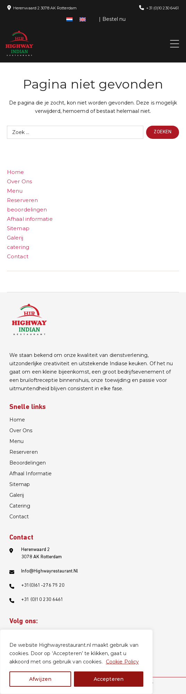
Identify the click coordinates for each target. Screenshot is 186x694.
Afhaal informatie (30, 219)
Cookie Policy (122, 662)
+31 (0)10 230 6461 (162, 8)
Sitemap (18, 228)
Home (15, 172)
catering (18, 247)
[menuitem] (69, 19)
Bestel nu (114, 19)
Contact (17, 256)
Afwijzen (40, 679)
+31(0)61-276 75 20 (43, 585)
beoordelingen (27, 209)
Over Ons (19, 181)
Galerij (15, 237)
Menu (15, 190)
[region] (76, 661)
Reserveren (22, 200)
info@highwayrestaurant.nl (49, 571)
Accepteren (109, 679)
